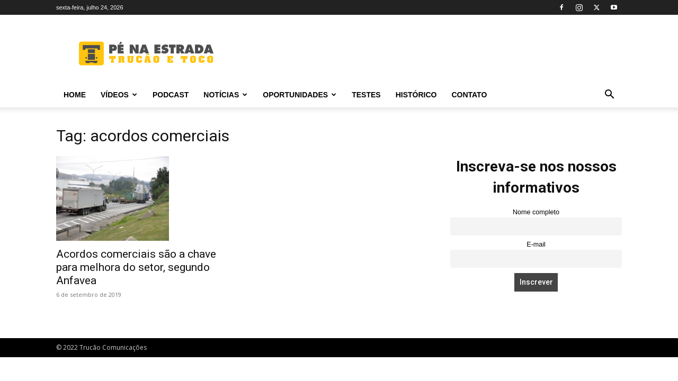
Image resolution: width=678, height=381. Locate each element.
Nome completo (536, 212)
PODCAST (171, 94)
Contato (469, 94)
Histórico (416, 94)
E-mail (536, 244)
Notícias (225, 94)
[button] (609, 95)
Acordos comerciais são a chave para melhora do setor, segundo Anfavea (136, 267)
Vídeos (119, 94)
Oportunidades (299, 94)
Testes (366, 94)
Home (75, 94)
